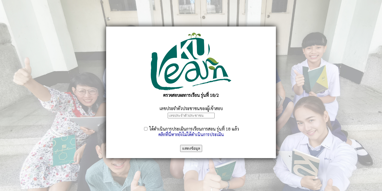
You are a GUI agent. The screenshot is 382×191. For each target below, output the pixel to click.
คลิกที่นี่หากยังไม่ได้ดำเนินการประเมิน (191, 134)
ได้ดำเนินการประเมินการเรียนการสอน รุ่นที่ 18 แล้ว (194, 129)
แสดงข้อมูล (191, 148)
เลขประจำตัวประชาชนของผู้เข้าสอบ (191, 108)
